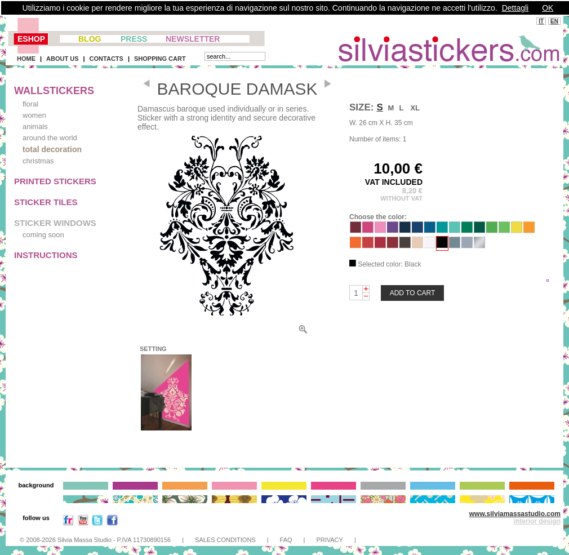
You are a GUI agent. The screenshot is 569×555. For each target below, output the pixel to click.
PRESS (134, 38)
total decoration (52, 149)
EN (554, 21)
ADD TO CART (412, 293)
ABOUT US (62, 58)
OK (547, 7)
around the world (50, 138)
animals (35, 126)
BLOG (89, 38)
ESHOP (31, 38)
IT (541, 21)
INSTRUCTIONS (46, 255)
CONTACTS (106, 58)
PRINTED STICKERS (55, 181)
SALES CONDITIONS (225, 539)
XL (415, 108)
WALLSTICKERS (54, 90)
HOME (26, 58)
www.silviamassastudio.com (515, 514)
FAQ (286, 539)
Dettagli (515, 7)
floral (30, 104)
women (34, 115)
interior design (537, 521)
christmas (38, 161)
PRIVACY (329, 539)
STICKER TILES (46, 202)
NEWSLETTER (193, 38)
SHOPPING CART (160, 58)
